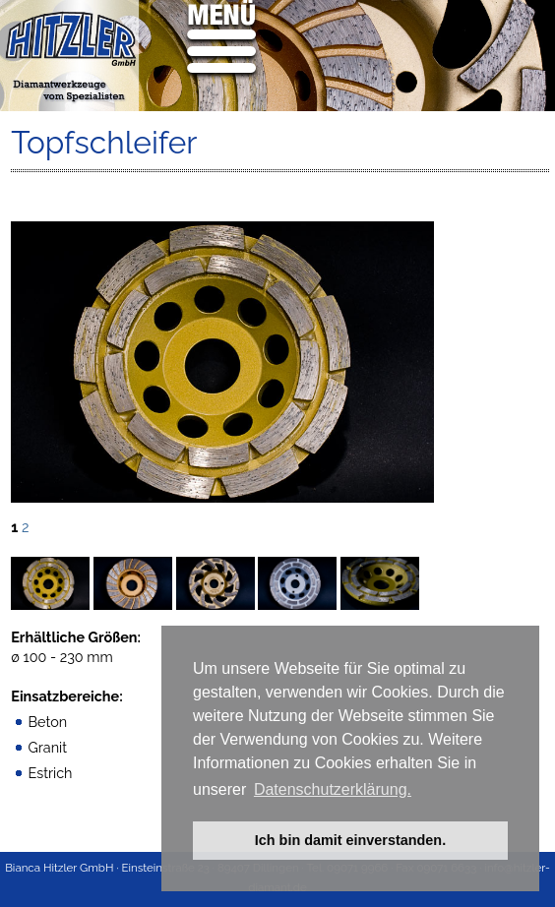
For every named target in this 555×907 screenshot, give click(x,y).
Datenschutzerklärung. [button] (332, 789)
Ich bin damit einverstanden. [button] (350, 840)
